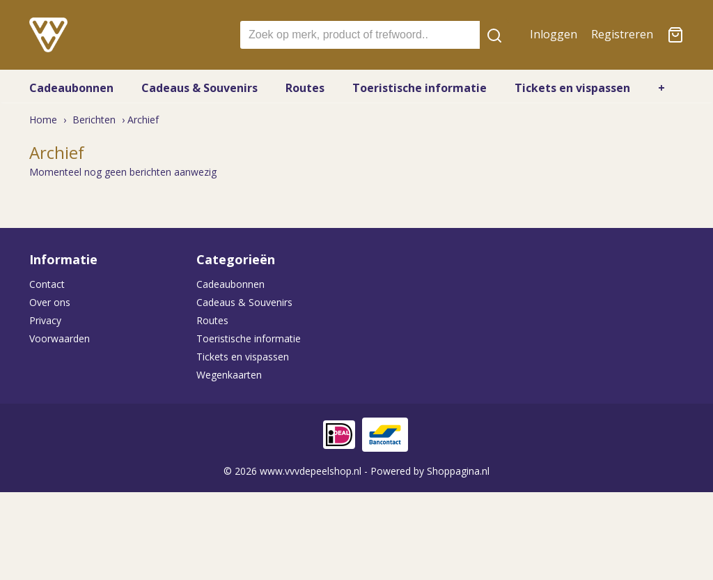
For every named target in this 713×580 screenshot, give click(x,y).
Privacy (45, 320)
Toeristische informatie (419, 88)
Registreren (622, 34)
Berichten (94, 119)
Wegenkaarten (229, 374)
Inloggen (553, 34)
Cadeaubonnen (71, 88)
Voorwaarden (59, 338)
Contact (47, 284)
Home (43, 119)
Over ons (49, 302)
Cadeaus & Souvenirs (199, 88)
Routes (304, 88)
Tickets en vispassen (572, 88)
